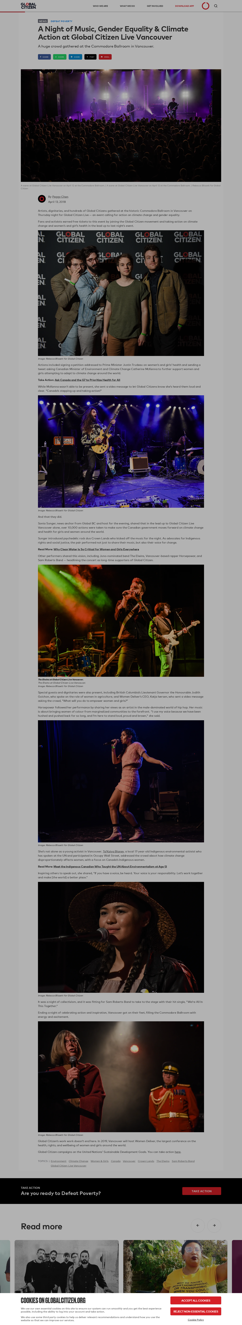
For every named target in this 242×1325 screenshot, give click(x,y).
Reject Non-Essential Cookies (195, 1311)
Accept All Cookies (195, 1300)
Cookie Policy (196, 1319)
